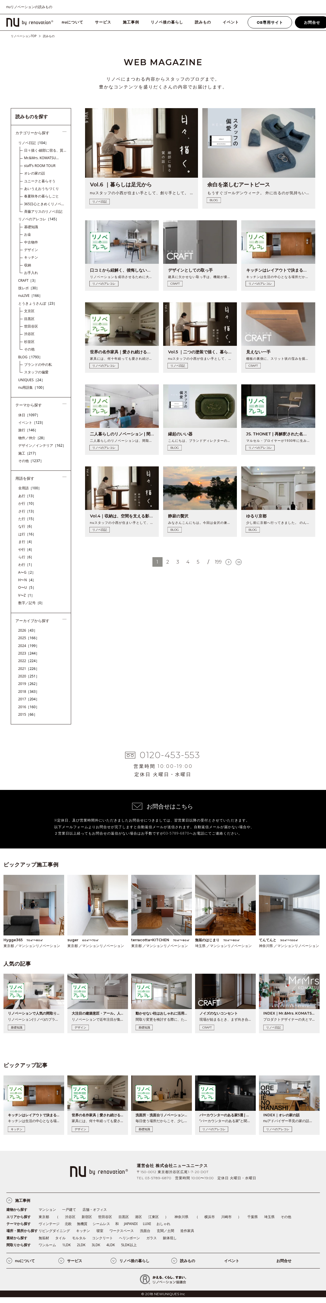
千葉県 (252, 1216)
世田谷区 (105, 1216)
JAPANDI (131, 1223)
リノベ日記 (33, 142)
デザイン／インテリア (42, 445)
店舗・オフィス (94, 1209)
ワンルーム (47, 1244)
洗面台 (145, 1230)
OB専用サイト (270, 22)
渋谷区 (70, 1216)
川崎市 (226, 1216)
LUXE (147, 1223)
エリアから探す (18, 1216)
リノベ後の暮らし (167, 22)
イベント (231, 22)
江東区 (153, 1216)
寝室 (99, 1230)
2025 (28, 637)
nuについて (73, 22)
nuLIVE (30, 295)
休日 (29, 414)
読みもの (203, 22)
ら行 (26, 557)
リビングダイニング (54, 1230)
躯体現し (170, 1237)
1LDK (66, 1244)
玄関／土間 (165, 1230)
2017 (28, 699)
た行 (27, 518)
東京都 (44, 1216)
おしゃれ (163, 1223)
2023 (28, 653)
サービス (103, 22)
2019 (28, 683)
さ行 (27, 511)
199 (218, 562)
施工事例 (131, 22)
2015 (27, 714)
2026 (27, 630)
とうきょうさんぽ (37, 303)
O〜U (27, 587)
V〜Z (26, 595)
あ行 (27, 495)
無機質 (82, 1223)
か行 (27, 503)
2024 (28, 645)
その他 (31, 460)
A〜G (26, 572)
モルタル (79, 1237)
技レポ (29, 288)
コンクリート (102, 1237)
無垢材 (44, 1237)
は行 (27, 534)
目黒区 (123, 1216)
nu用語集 (32, 387)
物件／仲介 (32, 437)
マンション (47, 1209)
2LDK (81, 1244)
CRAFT (28, 280)
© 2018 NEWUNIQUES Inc (163, 1294)
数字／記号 (31, 602)
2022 (28, 660)
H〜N (27, 579)
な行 (26, 526)
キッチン (83, 1230)
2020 (28, 676)
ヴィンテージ (49, 1223)
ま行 (26, 541)
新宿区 (87, 1216)
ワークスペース (121, 1230)
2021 (28, 668)
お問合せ (283, 1260)
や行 (26, 549)
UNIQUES (31, 379)
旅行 (28, 430)
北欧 (68, 1223)
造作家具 (187, 1230)
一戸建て (69, 1209)
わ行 (26, 564)
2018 (28, 691)
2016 (28, 706)
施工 (28, 453)
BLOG (30, 357)
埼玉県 (269, 1216)
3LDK (96, 1244)
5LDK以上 (128, 1244)
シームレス (101, 1223)
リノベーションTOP (24, 36)
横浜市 (209, 1216)
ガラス (151, 1237)
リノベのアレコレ (38, 219)
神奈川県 (181, 1216)
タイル (60, 1237)
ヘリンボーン (129, 1237)
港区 (138, 1216)
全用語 (30, 488)
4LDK (110, 1244)
